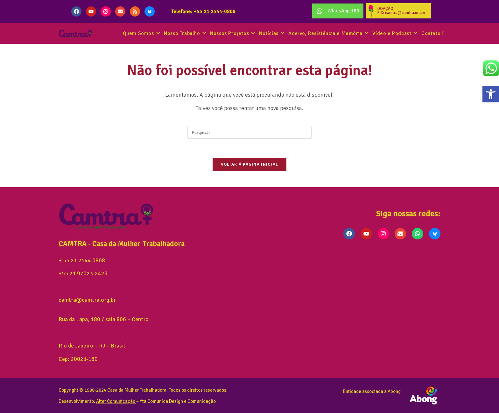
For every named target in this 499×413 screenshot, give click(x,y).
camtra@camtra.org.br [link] (87, 299)
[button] (490, 94)
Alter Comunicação (115, 401)
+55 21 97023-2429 (83, 273)
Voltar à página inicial (249, 164)
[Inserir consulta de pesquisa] (249, 132)
